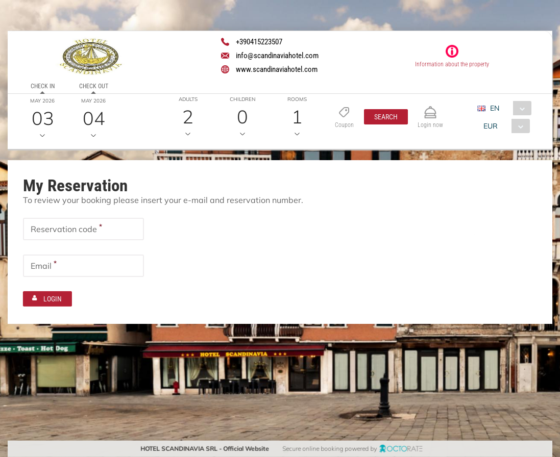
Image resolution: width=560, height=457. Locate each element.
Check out (93, 86)
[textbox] (83, 228)
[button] (386, 116)
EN (494, 108)
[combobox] (508, 108)
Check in (43, 86)
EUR (490, 126)
